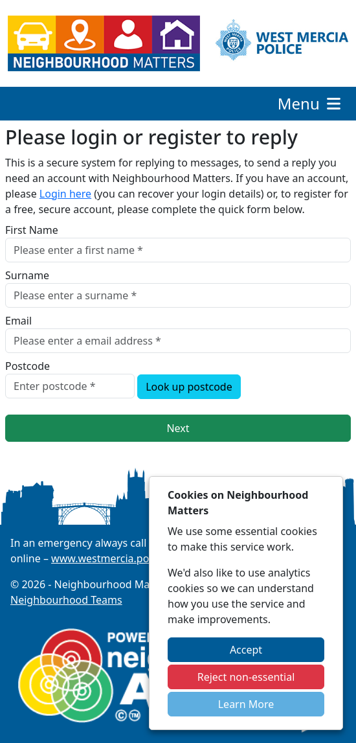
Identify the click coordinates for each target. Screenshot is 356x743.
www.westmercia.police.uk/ (117, 558)
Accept (246, 650)
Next (177, 428)
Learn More (246, 704)
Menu (310, 103)
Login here (65, 194)
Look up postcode (189, 387)
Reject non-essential (246, 677)
